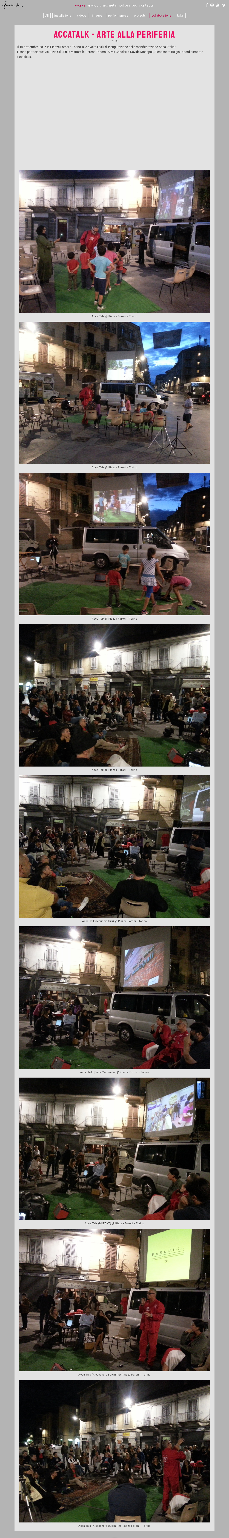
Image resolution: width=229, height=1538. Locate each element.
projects (140, 15)
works (80, 5)
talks (180, 15)
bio (134, 5)
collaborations (161, 15)
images (97, 15)
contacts (146, 5)
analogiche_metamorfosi (108, 5)
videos (81, 15)
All (47, 15)
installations (62, 15)
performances (118, 15)
